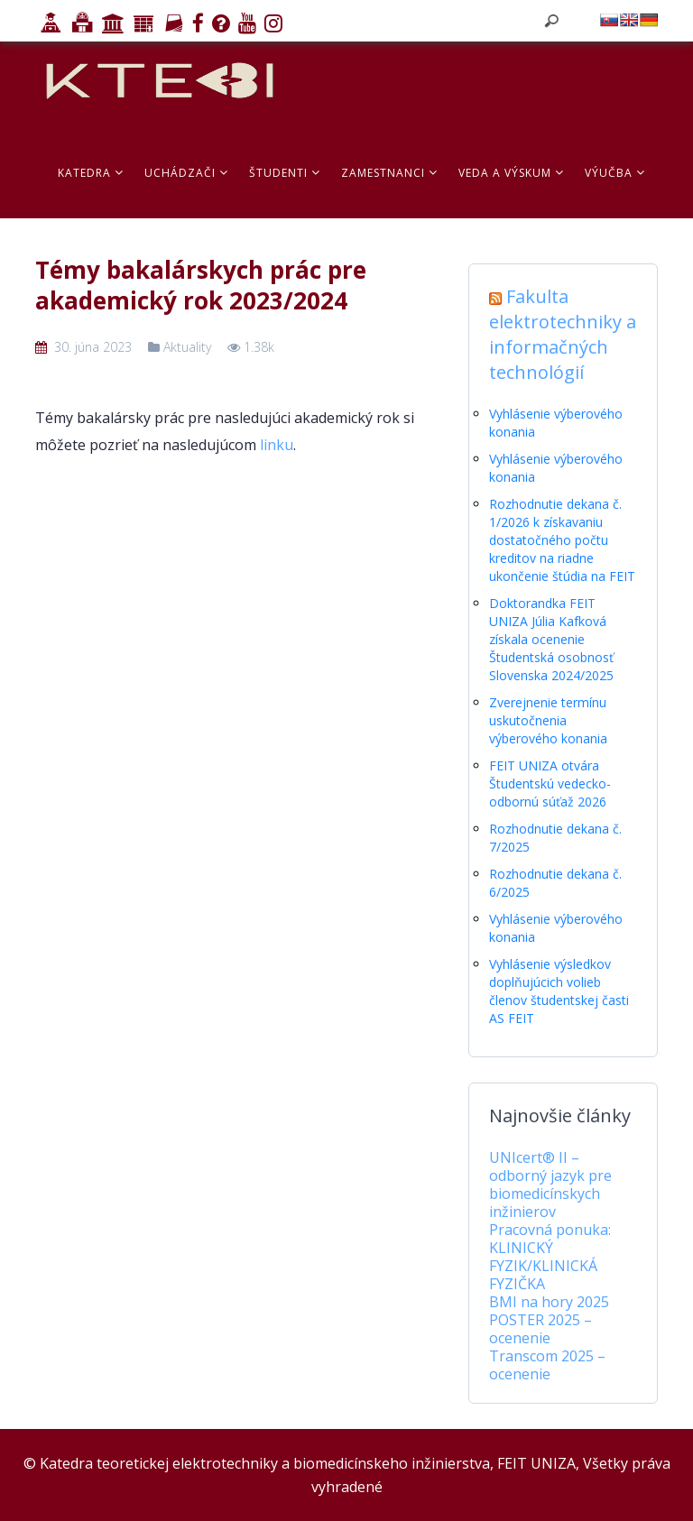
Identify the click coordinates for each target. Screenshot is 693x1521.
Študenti (284, 172)
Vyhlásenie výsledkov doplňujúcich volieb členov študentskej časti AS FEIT (559, 991)
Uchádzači (186, 172)
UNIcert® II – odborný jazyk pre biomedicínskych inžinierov (550, 1184)
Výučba (615, 172)
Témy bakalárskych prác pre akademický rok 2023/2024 (200, 285)
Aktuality (187, 346)
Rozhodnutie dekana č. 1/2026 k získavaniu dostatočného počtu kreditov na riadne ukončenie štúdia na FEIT (562, 540)
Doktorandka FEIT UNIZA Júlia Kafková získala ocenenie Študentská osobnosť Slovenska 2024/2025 (551, 639)
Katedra (91, 172)
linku (276, 445)
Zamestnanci (389, 172)
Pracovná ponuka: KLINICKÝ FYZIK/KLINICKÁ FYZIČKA (550, 1257)
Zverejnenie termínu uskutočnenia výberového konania (548, 720)
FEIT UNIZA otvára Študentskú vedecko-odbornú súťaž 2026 (550, 783)
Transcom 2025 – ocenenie (547, 1365)
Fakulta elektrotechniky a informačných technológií (562, 334)
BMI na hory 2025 (549, 1302)
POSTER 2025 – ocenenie (540, 1329)
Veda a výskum (511, 172)
